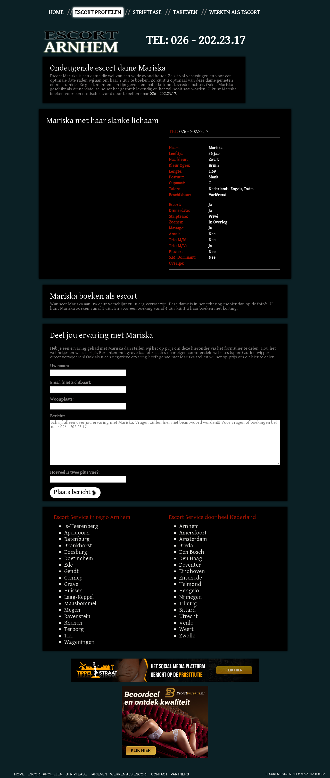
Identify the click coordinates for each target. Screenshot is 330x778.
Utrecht (188, 616)
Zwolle (187, 635)
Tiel (68, 635)
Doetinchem (78, 558)
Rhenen (73, 622)
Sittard (187, 610)
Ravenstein (77, 616)
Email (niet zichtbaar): (70, 383)
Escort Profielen (98, 12)
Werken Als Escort (234, 12)
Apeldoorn (77, 532)
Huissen (73, 590)
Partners (180, 774)
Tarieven (185, 12)
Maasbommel (80, 603)
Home (56, 12)
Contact (159, 774)
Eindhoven (192, 571)
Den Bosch (191, 552)
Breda (186, 545)
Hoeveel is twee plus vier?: (75, 472)
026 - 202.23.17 (208, 40)
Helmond (190, 584)
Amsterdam (193, 539)
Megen (72, 610)
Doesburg (75, 552)
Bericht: (57, 416)
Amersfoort (193, 532)
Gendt (71, 571)
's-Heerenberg (81, 526)
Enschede (190, 577)
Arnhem (189, 526)
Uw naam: (59, 366)
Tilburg (188, 603)
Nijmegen (190, 597)
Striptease (147, 12)
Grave (71, 584)
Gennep (73, 577)
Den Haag (190, 558)
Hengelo (189, 590)
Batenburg (77, 539)
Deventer (190, 564)
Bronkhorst (78, 545)
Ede (68, 564)
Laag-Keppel (79, 597)
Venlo (186, 622)
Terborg (74, 629)
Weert (186, 629)
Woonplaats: (61, 399)
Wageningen (79, 642)
